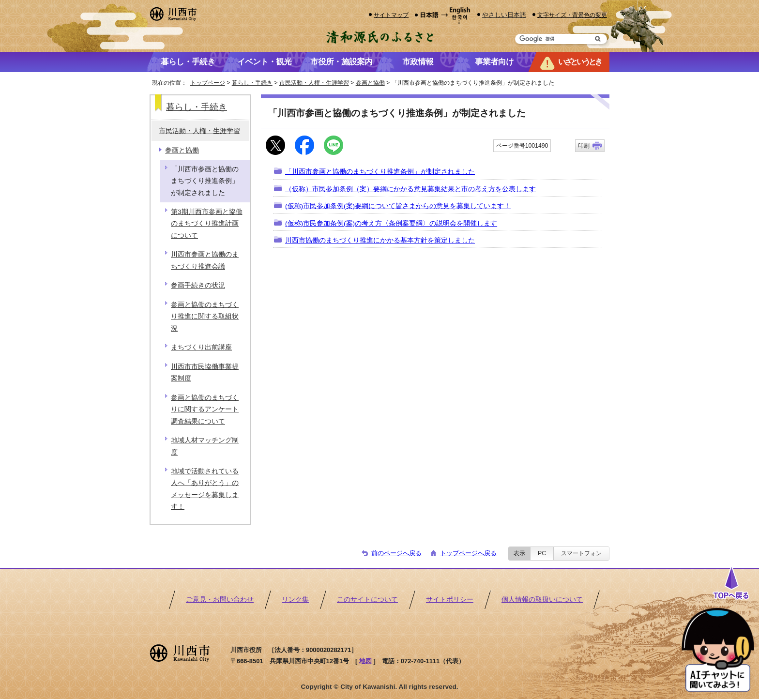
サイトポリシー (449, 599)
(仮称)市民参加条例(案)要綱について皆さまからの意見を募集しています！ (398, 206)
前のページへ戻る (396, 553)
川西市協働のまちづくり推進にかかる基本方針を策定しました (380, 240)
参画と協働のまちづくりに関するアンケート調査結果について (205, 409)
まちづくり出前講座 (201, 347)
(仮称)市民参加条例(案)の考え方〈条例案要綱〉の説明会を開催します (391, 223)
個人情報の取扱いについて (542, 599)
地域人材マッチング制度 (205, 446)
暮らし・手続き (252, 82)
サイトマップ (391, 15)
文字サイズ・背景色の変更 (572, 15)
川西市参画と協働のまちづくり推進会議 (205, 260)
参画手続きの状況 (198, 285)
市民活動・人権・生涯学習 (314, 82)
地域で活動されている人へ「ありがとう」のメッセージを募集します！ (205, 489)
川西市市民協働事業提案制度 (205, 372)
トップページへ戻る (468, 553)
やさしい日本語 (504, 14)
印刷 (584, 145)
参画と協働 (370, 82)
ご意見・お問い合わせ (220, 599)
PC (542, 553)
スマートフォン (581, 553)
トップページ (207, 82)
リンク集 (295, 599)
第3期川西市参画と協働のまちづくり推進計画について (207, 223)
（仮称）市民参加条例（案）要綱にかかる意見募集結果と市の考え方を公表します (410, 189)
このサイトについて (367, 599)
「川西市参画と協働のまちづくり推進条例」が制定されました (380, 171)
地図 (365, 661)
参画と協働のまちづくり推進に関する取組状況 (205, 316)
